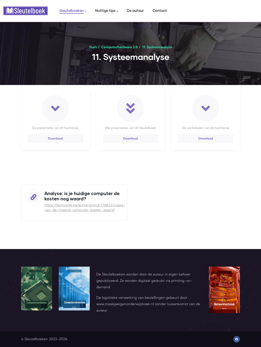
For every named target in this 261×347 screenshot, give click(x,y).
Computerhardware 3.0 (119, 47)
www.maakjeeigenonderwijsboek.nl (125, 304)
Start (93, 47)
